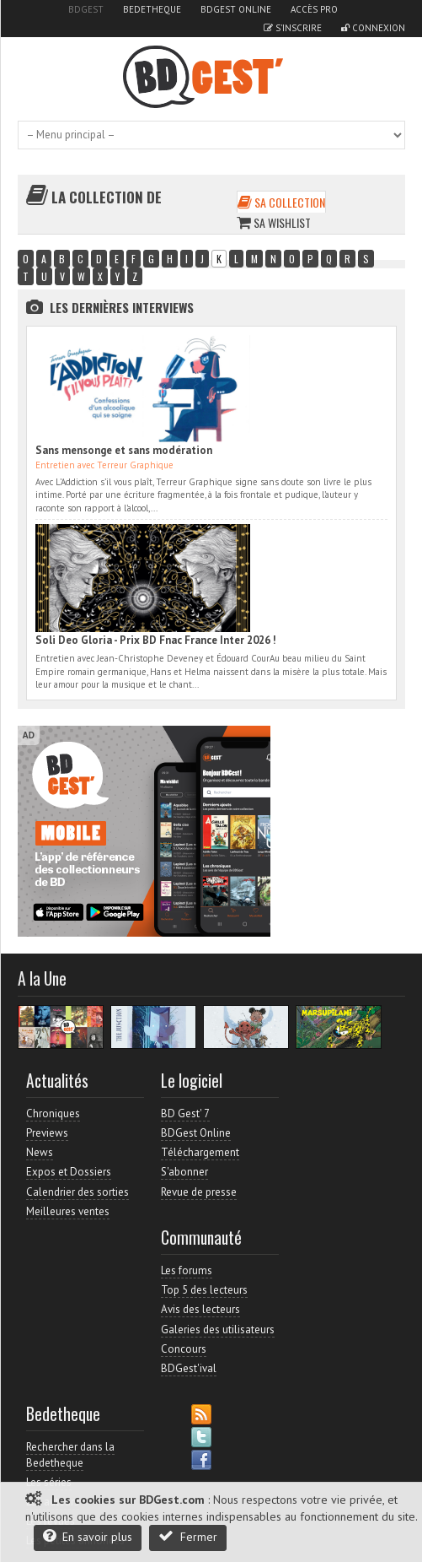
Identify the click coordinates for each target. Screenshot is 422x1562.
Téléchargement (200, 1152)
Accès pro (314, 9)
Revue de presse (199, 1192)
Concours (183, 1349)
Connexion (373, 28)
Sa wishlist (274, 222)
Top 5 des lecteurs (204, 1290)
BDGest (86, 9)
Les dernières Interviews (122, 307)
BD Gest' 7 (185, 1113)
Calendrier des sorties (77, 1192)
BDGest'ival (188, 1368)
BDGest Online (235, 9)
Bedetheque (152, 9)
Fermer (187, 1536)
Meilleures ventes (68, 1211)
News (39, 1152)
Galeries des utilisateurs (218, 1329)
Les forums (186, 1270)
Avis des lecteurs (200, 1309)
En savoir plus (87, 1536)
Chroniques (53, 1113)
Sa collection (281, 202)
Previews (47, 1133)
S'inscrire (293, 28)
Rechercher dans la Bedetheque (70, 1454)
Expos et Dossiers (68, 1172)
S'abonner (184, 1172)
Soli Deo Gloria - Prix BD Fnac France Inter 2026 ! (155, 640)
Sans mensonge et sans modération (123, 450)
